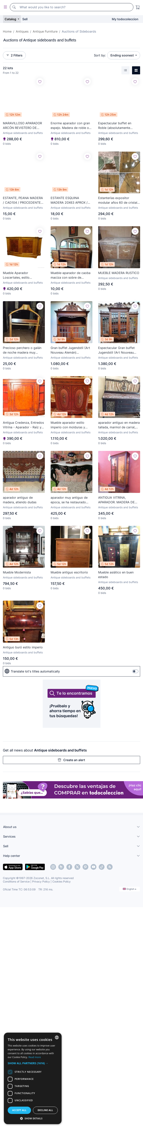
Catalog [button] (11, 19)
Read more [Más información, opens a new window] (34, 1057)
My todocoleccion (125, 19)
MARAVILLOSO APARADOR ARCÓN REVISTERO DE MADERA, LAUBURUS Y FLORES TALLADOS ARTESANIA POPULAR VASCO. (22, 125)
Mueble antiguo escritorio (69, 572)
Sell (25, 19)
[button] (33, 1063)
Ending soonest (122, 55)
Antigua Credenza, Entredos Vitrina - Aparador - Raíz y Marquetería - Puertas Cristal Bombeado (23, 425)
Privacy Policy (41, 881)
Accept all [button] (19, 1110)
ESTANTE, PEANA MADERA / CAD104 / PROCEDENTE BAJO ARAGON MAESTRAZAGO (23, 200)
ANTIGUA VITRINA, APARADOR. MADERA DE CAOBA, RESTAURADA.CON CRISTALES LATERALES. (118, 500)
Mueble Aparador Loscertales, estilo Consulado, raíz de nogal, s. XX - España (23, 275)
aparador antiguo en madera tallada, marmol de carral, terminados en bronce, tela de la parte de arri (119, 425)
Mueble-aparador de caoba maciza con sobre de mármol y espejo (70, 275)
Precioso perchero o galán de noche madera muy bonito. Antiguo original (22, 350)
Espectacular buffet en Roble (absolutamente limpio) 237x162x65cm (115, 125)
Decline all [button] (45, 1110)
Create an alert (71, 760)
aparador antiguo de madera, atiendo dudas (19, 500)
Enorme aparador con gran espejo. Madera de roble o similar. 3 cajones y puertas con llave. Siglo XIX (70, 125)
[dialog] (33, 1078)
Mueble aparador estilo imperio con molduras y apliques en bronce (68, 425)
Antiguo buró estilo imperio (23, 647)
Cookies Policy (61, 881)
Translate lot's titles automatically (32, 671)
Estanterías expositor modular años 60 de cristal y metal (119, 200)
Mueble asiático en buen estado (116, 574)
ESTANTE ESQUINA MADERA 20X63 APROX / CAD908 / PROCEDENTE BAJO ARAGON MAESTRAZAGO (69, 200)
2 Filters (14, 55)
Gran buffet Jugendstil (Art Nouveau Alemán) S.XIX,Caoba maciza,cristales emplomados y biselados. (70, 350)
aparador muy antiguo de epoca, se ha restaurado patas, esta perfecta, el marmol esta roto (69, 500)
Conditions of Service (16, 881)
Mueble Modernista (17, 572)
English (129, 889)
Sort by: (100, 55)
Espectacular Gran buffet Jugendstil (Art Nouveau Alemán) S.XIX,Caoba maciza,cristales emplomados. (116, 350)
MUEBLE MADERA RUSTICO (118, 273)
